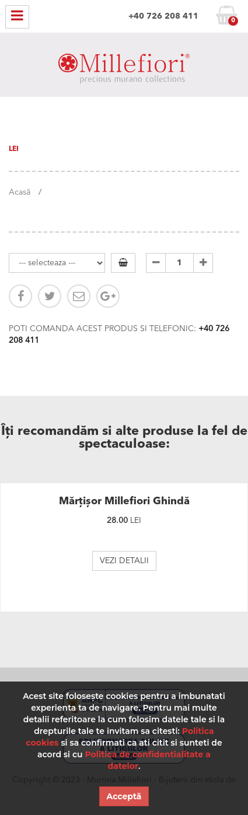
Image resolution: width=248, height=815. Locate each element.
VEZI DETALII (124, 561)
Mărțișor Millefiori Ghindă (124, 501)
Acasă (19, 192)
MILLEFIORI (124, 71)
